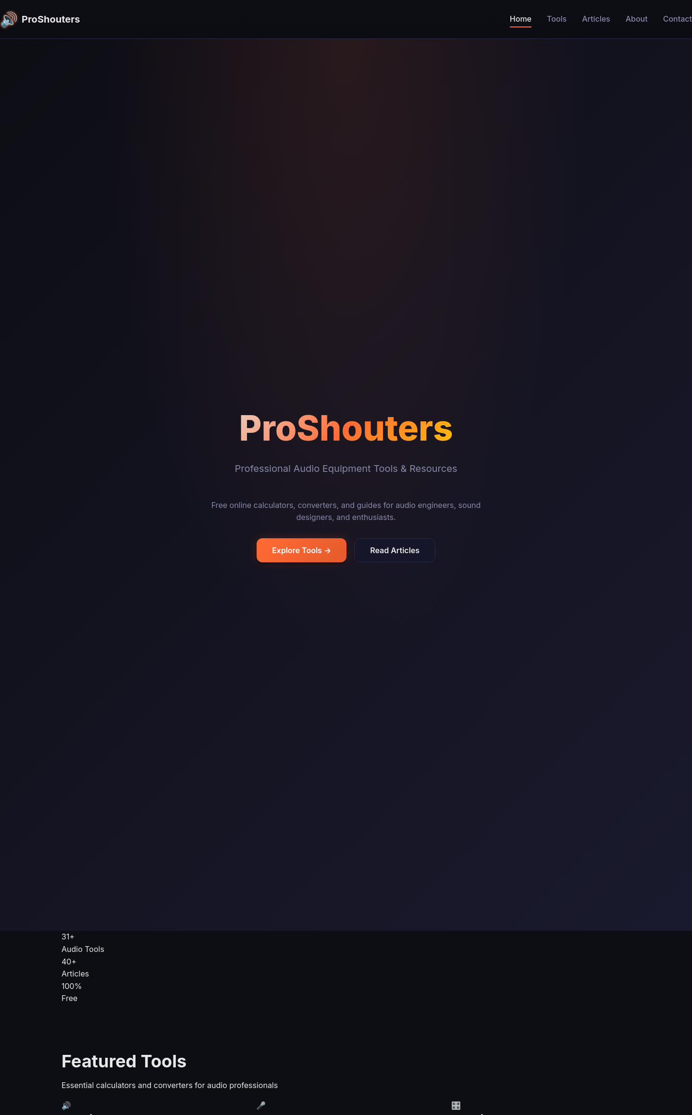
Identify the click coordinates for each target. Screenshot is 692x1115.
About (637, 19)
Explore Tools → (301, 550)
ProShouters (40, 19)
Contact (677, 19)
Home (520, 19)
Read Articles (395, 550)
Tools (557, 19)
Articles (596, 19)
